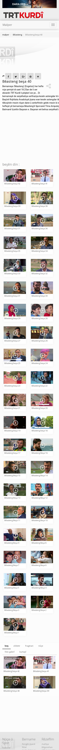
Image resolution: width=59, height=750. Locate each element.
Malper (7, 25)
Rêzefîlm (48, 739)
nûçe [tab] (40, 645)
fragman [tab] (29, 645)
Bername (29, 739)
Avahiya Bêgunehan (47, 746)
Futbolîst (6, 747)
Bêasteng (17, 34)
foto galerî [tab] (9, 651)
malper (5, 34)
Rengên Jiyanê (28, 744)
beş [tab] (6, 645)
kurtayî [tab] (23, 651)
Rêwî (24, 747)
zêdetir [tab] (16, 645)
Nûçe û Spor (7, 741)
